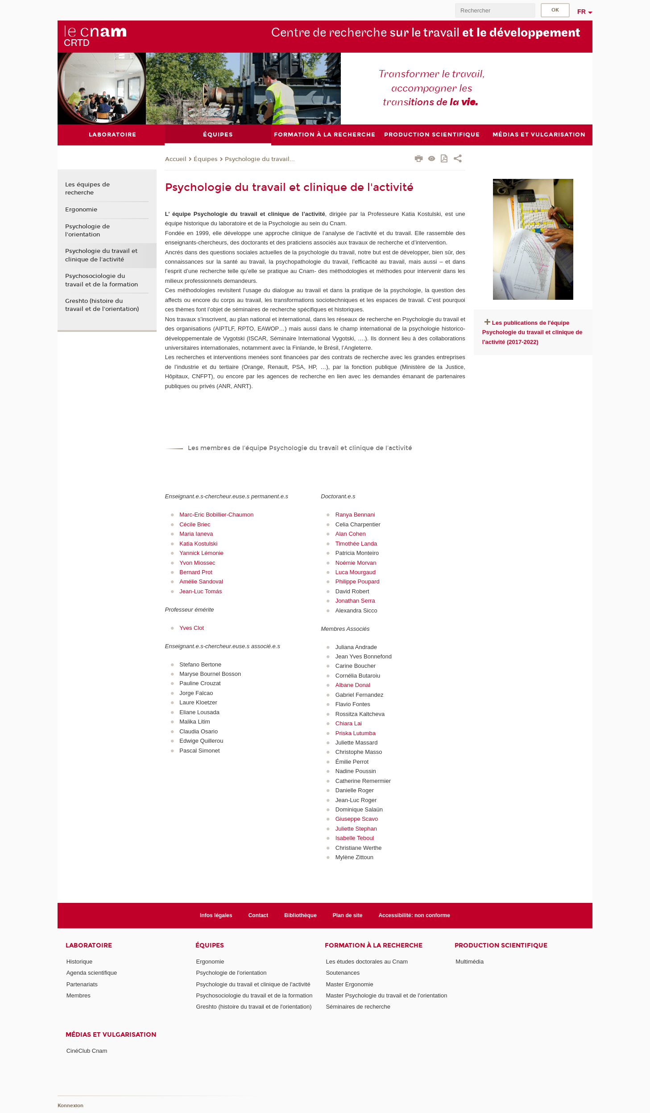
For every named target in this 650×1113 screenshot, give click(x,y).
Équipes (206, 158)
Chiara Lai (348, 723)
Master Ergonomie (349, 984)
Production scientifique (501, 945)
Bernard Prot (195, 571)
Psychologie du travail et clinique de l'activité (101, 255)
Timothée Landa (356, 543)
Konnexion (70, 1105)
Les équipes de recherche (87, 188)
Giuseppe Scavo (356, 818)
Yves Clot (191, 627)
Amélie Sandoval (201, 581)
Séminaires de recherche (358, 1006)
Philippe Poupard (357, 581)
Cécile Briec (195, 524)
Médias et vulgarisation (111, 1034)
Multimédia (469, 961)
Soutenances (343, 972)
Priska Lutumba (355, 732)
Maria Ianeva (196, 533)
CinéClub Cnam (87, 1050)
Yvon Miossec (197, 562)
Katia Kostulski (198, 543)
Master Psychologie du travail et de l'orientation (386, 995)
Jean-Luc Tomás (200, 591)
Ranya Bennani (355, 514)
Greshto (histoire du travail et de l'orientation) (102, 305)
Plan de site (348, 915)
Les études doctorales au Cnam (367, 961)
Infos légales (216, 915)
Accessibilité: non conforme (414, 915)
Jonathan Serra (355, 600)
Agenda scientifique (91, 972)
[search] (495, 10)
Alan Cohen (350, 533)
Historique (79, 961)
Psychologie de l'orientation (87, 230)
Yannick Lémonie (201, 553)
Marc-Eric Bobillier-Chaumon (216, 514)
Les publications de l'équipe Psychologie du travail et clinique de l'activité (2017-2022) (532, 332)
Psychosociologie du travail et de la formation (101, 280)
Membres (78, 995)
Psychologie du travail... (260, 158)
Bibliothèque (300, 915)
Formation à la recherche (373, 945)
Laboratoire (89, 945)
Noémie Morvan (356, 562)
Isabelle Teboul (354, 838)
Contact (258, 915)
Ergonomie (81, 209)
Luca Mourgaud (355, 571)
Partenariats (82, 984)
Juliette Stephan (356, 828)
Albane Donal (352, 685)
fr (581, 11)
